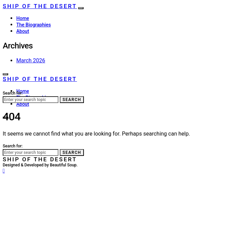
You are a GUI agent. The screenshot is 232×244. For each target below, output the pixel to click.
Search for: (13, 93)
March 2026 (30, 60)
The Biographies (33, 24)
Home (22, 18)
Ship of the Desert (40, 6)
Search (72, 99)
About (22, 31)
